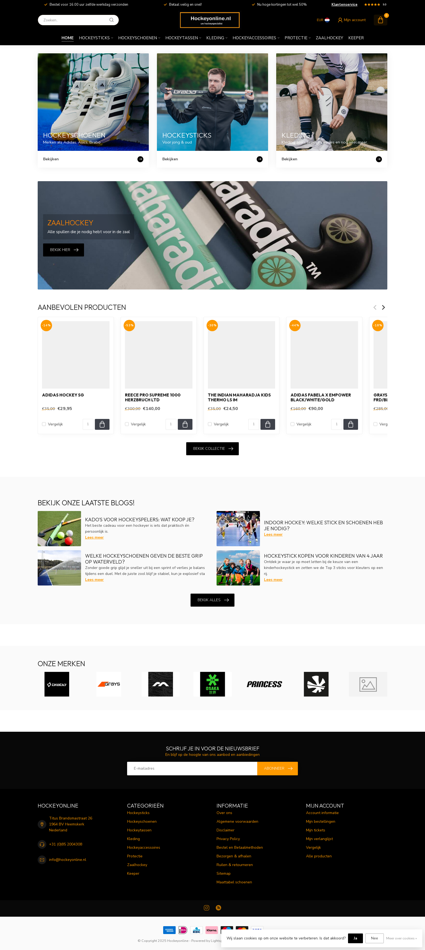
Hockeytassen (181, 38)
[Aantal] (88, 424)
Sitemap (224, 873)
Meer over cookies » (401, 938)
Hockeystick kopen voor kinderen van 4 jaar (323, 556)
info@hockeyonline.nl (67, 859)
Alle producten (319, 856)
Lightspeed (220, 940)
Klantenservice (344, 4)
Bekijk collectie (213, 449)
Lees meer (94, 537)
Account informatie (322, 812)
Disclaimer (225, 830)
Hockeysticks (94, 38)
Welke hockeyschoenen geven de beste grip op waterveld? (144, 559)
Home (68, 38)
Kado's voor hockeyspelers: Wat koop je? (139, 519)
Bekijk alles (213, 600)
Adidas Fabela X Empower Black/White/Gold (321, 397)
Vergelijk (55, 424)
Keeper (356, 38)
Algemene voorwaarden (237, 821)
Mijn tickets (315, 830)
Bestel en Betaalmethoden (240, 847)
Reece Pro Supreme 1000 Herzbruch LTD (153, 397)
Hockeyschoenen (137, 38)
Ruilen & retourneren (235, 864)
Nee (374, 938)
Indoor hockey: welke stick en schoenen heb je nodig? (323, 525)
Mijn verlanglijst (319, 838)
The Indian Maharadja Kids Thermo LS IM (239, 397)
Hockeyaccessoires (254, 38)
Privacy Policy (228, 838)
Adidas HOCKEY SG (63, 395)
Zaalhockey (329, 38)
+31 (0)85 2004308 (65, 844)
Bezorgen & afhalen (234, 856)
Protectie (296, 38)
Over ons (224, 812)
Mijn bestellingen (320, 821)
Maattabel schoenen (234, 882)
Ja (355, 938)
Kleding (215, 38)
